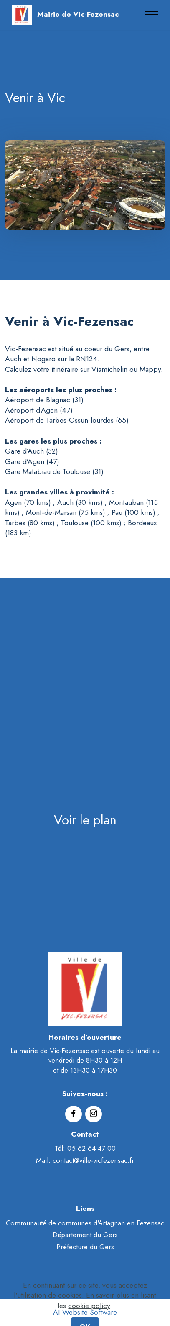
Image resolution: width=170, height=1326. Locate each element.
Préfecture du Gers (85, 1247)
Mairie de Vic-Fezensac (78, 14)
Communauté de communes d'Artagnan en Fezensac (85, 1223)
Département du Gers (85, 1235)
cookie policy (89, 1313)
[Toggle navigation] (151, 14)
